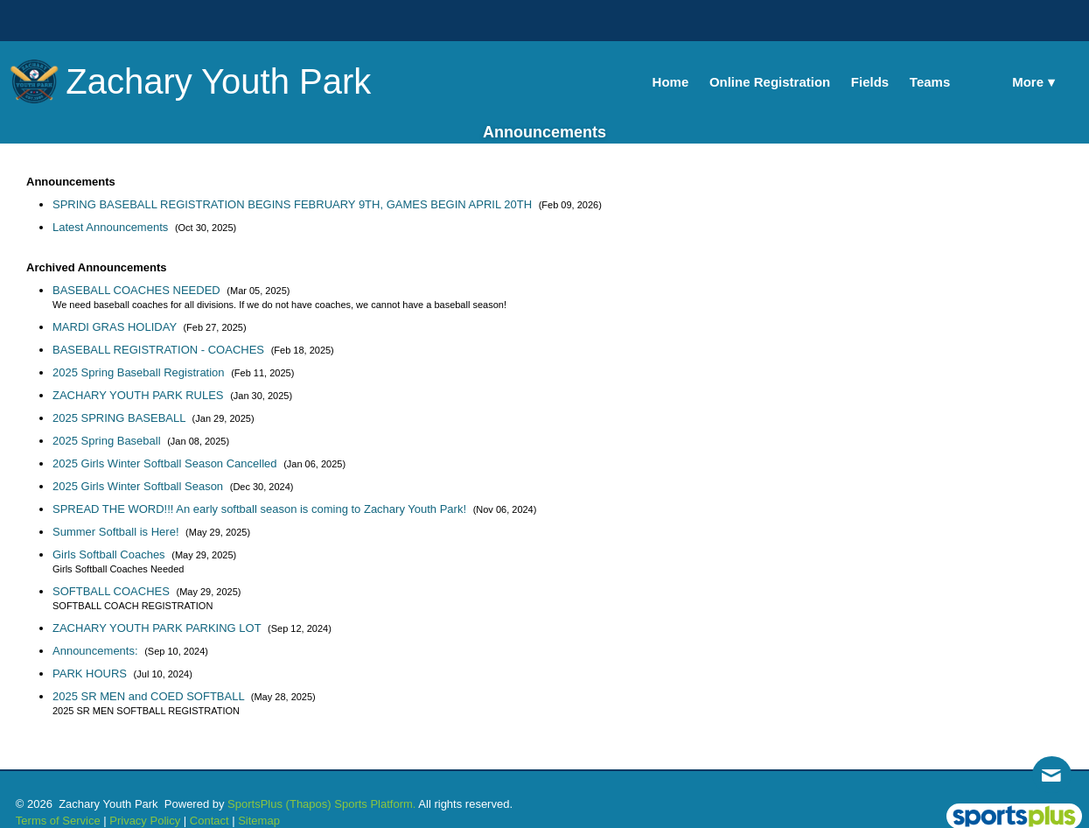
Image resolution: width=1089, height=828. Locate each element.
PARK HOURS (91, 673)
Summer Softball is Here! (117, 531)
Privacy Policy (144, 820)
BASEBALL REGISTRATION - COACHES (160, 349)
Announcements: (96, 650)
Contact (209, 820)
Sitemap (259, 820)
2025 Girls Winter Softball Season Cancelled (166, 463)
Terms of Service (58, 820)
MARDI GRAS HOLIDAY (115, 326)
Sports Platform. (374, 803)
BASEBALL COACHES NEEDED (137, 290)
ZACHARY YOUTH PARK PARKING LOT (158, 628)
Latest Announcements (111, 227)
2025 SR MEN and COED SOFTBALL (150, 696)
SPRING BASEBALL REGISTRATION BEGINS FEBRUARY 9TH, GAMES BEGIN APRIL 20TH (293, 204)
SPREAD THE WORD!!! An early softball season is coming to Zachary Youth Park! (261, 509)
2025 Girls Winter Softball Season (139, 486)
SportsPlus (255, 803)
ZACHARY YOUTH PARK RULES (139, 395)
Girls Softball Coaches (110, 554)
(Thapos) (309, 803)
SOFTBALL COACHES (112, 591)
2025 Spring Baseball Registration (139, 372)
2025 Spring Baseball (108, 440)
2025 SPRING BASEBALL (120, 418)
